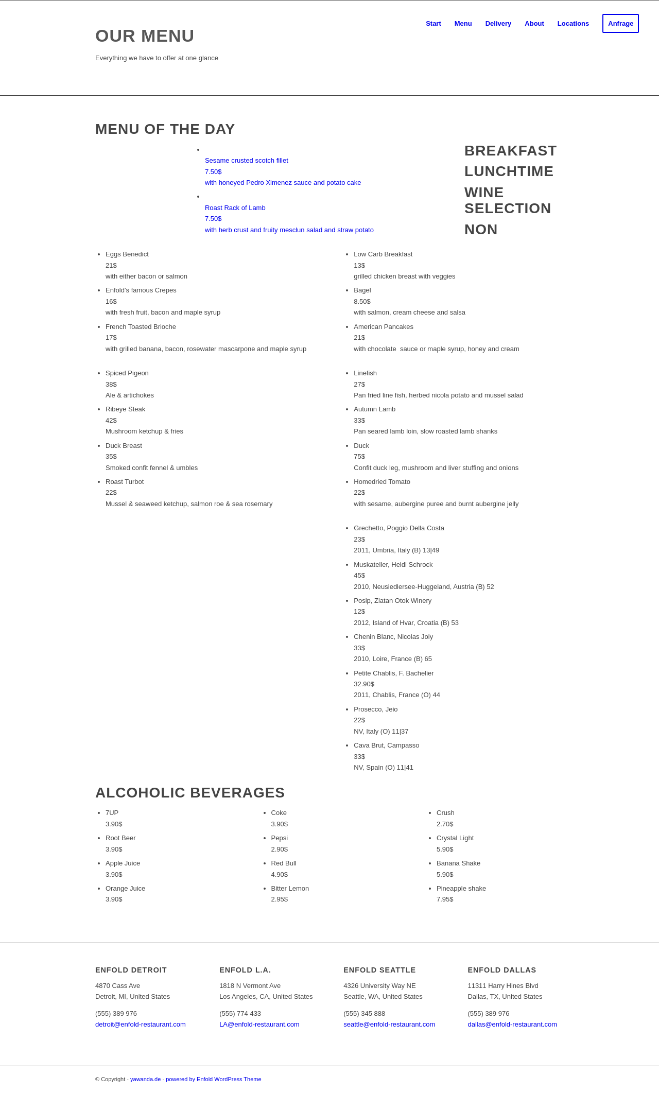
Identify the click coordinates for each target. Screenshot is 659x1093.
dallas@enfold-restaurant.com (512, 1024)
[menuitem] (433, 24)
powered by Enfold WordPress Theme (213, 1079)
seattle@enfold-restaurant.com (389, 1024)
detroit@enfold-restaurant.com (140, 1024)
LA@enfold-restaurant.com (259, 1024)
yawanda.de (145, 1079)
